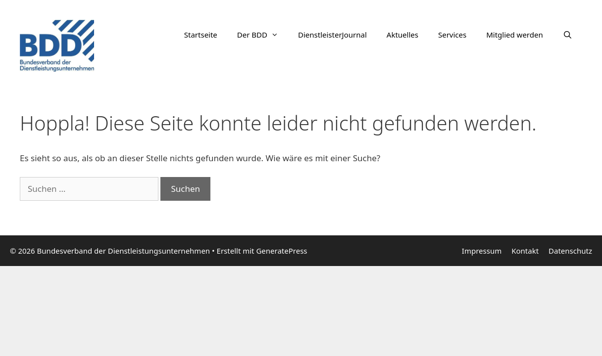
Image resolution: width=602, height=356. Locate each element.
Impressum (482, 251)
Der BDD (262, 34)
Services (452, 35)
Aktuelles (402, 35)
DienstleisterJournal (332, 35)
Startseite (200, 35)
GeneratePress (281, 251)
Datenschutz (570, 251)
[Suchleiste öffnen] (567, 34)
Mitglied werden (514, 35)
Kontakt (525, 251)
